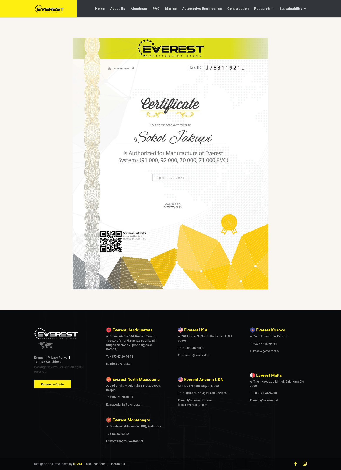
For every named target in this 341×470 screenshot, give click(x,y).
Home (100, 9)
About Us (117, 9)
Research (262, 9)
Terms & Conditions (47, 361)
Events (38, 357)
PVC (156, 9)
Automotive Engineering (202, 9)
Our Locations (95, 464)
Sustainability (291, 9)
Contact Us (117, 464)
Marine (171, 9)
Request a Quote (52, 384)
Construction (238, 9)
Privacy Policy (57, 357)
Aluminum (139, 9)
